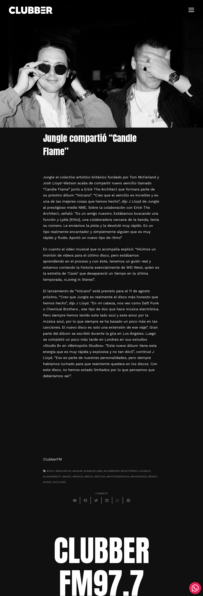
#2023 (50, 471)
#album (77, 471)
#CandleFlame (93, 471)
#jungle (145, 471)
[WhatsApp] (195, 588)
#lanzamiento (52, 476)
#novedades (139, 476)
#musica (78, 476)
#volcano (59, 482)
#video (47, 482)
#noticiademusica (118, 476)
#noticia (100, 476)
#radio (152, 476)
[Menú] (191, 10)
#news (89, 476)
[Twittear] (96, 500)
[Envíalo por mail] (74, 500)
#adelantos (63, 471)
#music (66, 476)
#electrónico (129, 471)
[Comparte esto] (85, 500)
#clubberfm (111, 471)
